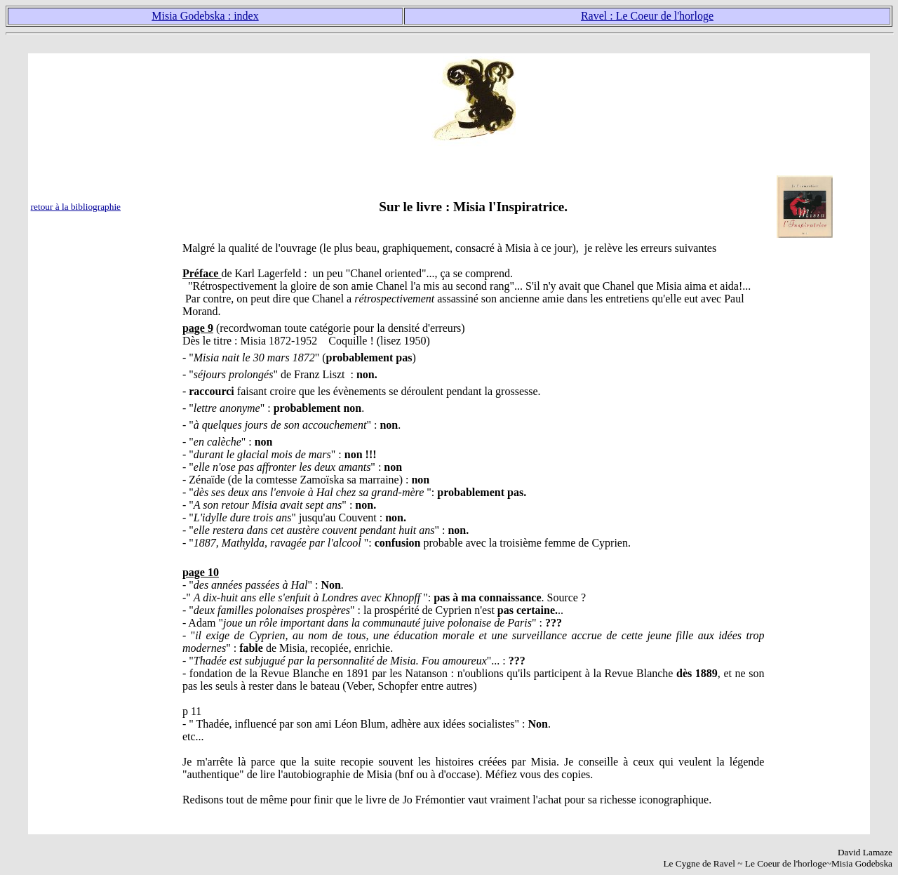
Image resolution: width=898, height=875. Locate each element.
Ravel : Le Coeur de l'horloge (647, 16)
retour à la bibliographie (76, 206)
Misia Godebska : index (205, 16)
